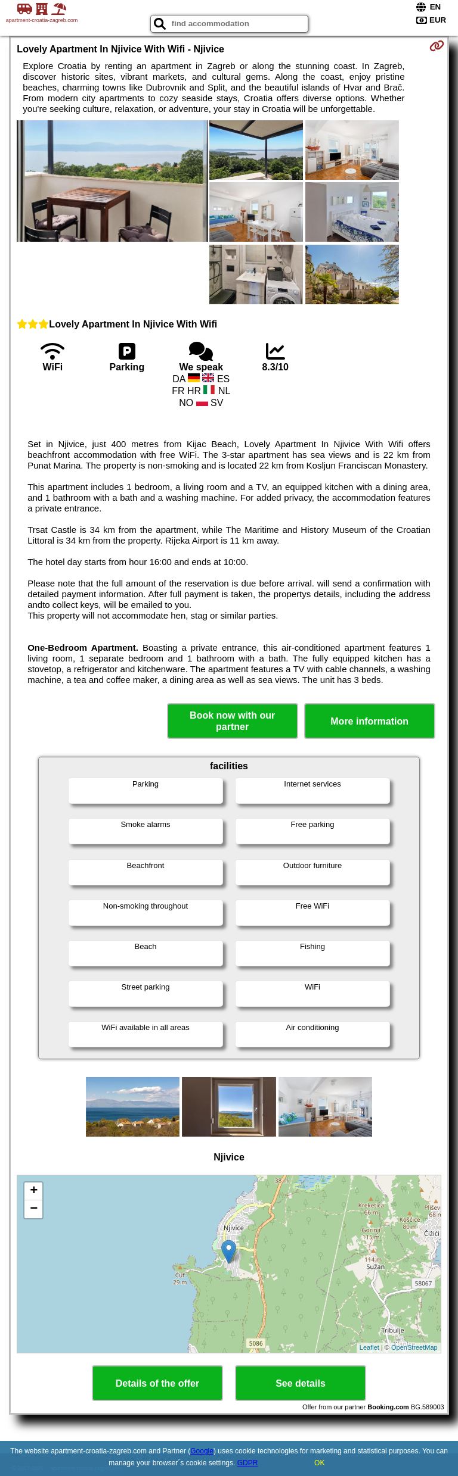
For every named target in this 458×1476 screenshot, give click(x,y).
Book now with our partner (232, 721)
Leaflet (369, 1347)
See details (301, 1383)
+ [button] (34, 1191)
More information (369, 721)
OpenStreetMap (414, 1347)
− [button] (34, 1209)
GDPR (247, 1463)
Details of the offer (157, 1383)
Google (201, 1451)
